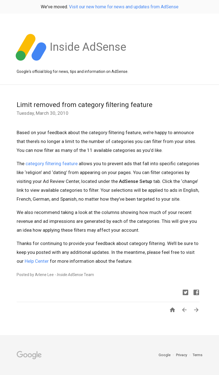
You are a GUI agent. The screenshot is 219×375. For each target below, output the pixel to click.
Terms (197, 355)
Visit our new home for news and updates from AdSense (124, 6)
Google (165, 355)
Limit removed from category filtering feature (84, 105)
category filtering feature (52, 163)
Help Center (37, 261)
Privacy (182, 355)
